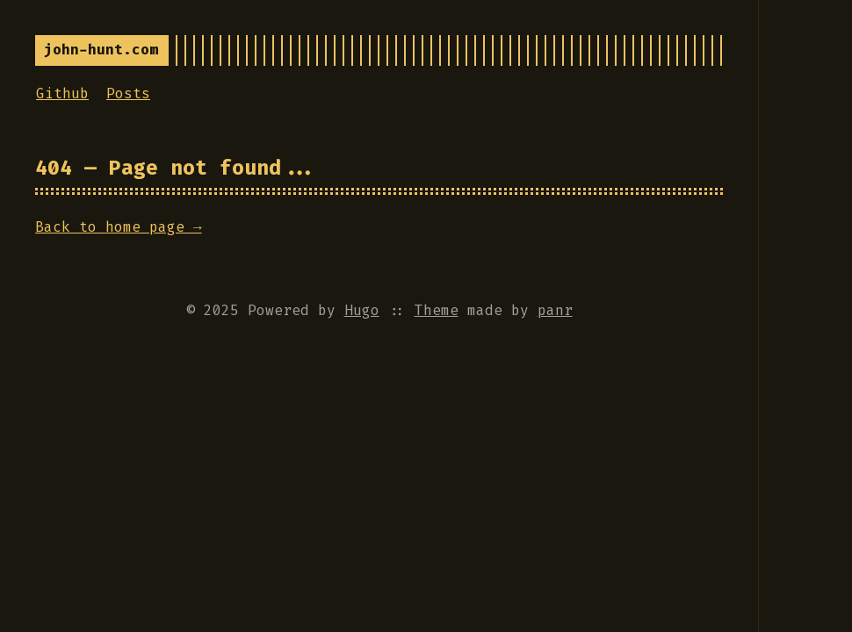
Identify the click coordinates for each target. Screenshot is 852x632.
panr (555, 310)
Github (62, 93)
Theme (436, 310)
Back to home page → (118, 227)
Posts (128, 93)
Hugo (361, 310)
